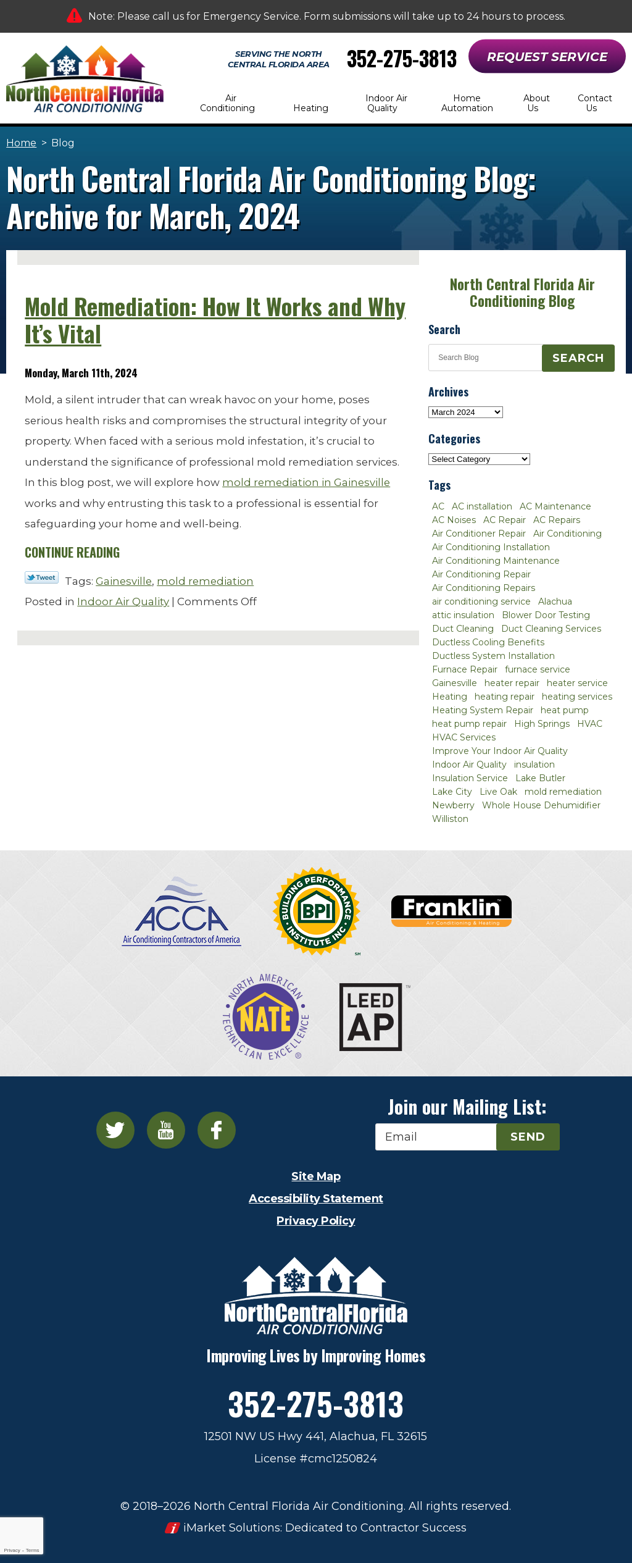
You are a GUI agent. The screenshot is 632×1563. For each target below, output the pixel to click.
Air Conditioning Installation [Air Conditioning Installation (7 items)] (491, 547)
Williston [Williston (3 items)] (450, 818)
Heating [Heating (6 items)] (449, 696)
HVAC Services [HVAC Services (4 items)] (464, 737)
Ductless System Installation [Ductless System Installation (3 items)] (493, 655)
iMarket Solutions (231, 1528)
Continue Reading (72, 552)
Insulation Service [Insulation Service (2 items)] (470, 778)
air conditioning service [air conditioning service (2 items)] (481, 601)
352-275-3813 (402, 58)
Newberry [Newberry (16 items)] (453, 805)
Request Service (547, 56)
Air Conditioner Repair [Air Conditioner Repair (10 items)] (479, 533)
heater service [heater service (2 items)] (577, 683)
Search (578, 358)
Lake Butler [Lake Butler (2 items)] (540, 778)
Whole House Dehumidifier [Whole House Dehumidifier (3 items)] (541, 805)
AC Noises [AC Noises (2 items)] (454, 520)
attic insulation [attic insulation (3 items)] (463, 615)
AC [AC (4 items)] (438, 506)
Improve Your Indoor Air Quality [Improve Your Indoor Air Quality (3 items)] (500, 750)
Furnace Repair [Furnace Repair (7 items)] (464, 669)
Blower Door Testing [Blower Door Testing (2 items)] (546, 615)
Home (21, 143)
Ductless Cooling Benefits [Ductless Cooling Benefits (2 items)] (488, 642)
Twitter (115, 1130)
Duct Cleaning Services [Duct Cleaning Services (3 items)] (551, 628)
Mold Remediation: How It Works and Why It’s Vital (215, 319)
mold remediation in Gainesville (306, 482)
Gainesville (124, 581)
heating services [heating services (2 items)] (577, 696)
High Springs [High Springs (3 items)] (542, 723)
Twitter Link (42, 577)
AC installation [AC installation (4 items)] (482, 506)
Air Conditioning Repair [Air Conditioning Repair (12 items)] (481, 574)
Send (528, 1137)
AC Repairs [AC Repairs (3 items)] (556, 520)
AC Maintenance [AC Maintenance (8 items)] (555, 506)
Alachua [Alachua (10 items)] (555, 601)
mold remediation (205, 581)
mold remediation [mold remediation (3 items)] (563, 791)
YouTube (166, 1130)
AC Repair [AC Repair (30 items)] (504, 520)
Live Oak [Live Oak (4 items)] (498, 791)
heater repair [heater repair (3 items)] (511, 683)
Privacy (12, 1550)
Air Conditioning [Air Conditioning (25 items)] (567, 533)
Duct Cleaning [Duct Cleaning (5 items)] (463, 628)
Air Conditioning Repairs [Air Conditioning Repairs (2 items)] (483, 587)
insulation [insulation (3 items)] (534, 764)
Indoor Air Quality (123, 601)
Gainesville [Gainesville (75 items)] (454, 683)
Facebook (217, 1130)
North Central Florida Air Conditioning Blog (522, 292)
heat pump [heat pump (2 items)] (565, 710)
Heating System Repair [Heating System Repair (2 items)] (482, 710)
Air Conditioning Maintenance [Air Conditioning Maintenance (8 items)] (496, 560)
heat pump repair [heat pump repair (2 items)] (469, 723)
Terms (33, 1550)
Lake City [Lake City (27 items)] (452, 791)
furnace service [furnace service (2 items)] (537, 669)
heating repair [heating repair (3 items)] (504, 696)
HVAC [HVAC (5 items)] (589, 723)
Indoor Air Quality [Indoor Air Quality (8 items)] (469, 764)
